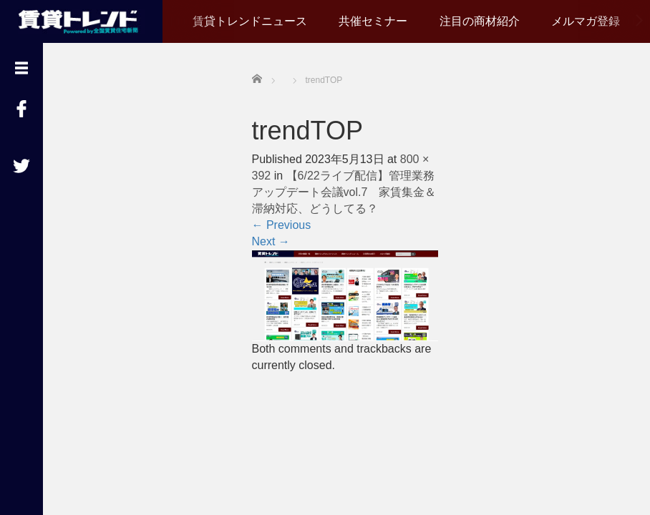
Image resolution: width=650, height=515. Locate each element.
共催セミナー (373, 21)
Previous (281, 225)
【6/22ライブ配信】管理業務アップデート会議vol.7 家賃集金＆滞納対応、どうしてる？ (344, 192)
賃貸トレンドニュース (250, 21)
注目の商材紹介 (480, 21)
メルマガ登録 (585, 21)
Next (271, 241)
